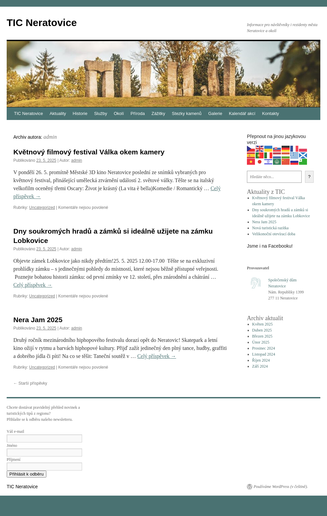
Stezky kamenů (187, 113)
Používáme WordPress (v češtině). (281, 486)
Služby (100, 113)
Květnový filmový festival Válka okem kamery (89, 152)
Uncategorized (42, 207)
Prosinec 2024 (263, 348)
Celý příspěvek (32, 285)
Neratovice (277, 286)
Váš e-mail (15, 431)
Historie (80, 113)
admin (50, 137)
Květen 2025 (262, 324)
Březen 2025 (262, 336)
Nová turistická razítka (270, 228)
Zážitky (158, 113)
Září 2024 (260, 366)
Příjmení (13, 459)
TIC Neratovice (42, 22)
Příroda (137, 113)
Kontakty (270, 113)
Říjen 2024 (261, 360)
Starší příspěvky (30, 383)
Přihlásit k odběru (26, 474)
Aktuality (58, 113)
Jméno (12, 445)
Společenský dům (282, 280)
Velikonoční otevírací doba (273, 234)
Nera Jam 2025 (37, 320)
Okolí (119, 113)
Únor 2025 (261, 342)
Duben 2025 (262, 330)
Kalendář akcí (242, 113)
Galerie (215, 113)
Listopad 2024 (263, 354)
